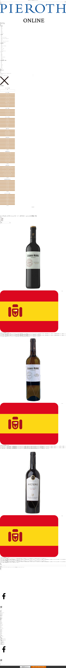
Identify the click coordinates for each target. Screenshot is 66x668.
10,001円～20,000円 (7, 134)
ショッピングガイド (2, 641)
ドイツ (7, 140)
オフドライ (7, 121)
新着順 (1, 222)
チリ (7, 180)
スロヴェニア (1, 627)
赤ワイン (1, 611)
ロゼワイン (1, 613)
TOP (0, 24)
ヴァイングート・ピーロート (7, 166)
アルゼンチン (7, 144)
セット (7, 106)
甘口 (7, 125)
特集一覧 (1, 637)
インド (7, 147)
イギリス (1, 632)
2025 (7, 197)
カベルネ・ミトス (7, 161)
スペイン (7, 187)
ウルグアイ (1, 623)
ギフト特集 (1, 635)
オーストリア (1, 625)
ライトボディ (7, 109)
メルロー (7, 154)
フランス (7, 183)
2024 (7, 194)
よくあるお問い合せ (2, 642)
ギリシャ (1, 634)
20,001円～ (7, 135)
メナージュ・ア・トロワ (7, 176)
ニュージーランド (7, 190)
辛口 (7, 118)
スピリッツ (1, 616)
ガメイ (7, 162)
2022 (7, 200)
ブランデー (1, 614)
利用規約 (1, 640)
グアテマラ (1, 633)
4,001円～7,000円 (7, 131)
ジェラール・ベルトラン (7, 172)
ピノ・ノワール (7, 155)
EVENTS (1, 69)
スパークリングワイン (7, 96)
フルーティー (7, 122)
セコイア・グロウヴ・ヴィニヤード (7, 173)
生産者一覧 (1, 618)
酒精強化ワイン (7, 102)
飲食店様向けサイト (2, 644)
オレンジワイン (7, 99)
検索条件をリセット (25, 666)
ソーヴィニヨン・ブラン (7, 158)
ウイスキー (7, 103)
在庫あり (62, 403)
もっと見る (7, 177)
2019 (7, 204)
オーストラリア (7, 148)
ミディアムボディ (7, 112)
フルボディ (7, 115)
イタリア (7, 141)
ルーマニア (1, 630)
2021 (7, 201)
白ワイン (7, 95)
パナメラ (7, 169)
